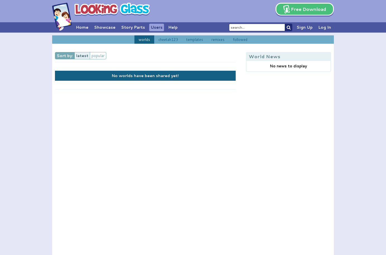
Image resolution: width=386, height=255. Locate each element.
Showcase (104, 27)
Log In (324, 27)
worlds (144, 39)
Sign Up (304, 27)
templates (194, 39)
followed (240, 39)
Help (173, 27)
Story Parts (133, 27)
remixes (218, 39)
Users (157, 27)
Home (82, 27)
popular (98, 55)
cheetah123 (168, 39)
